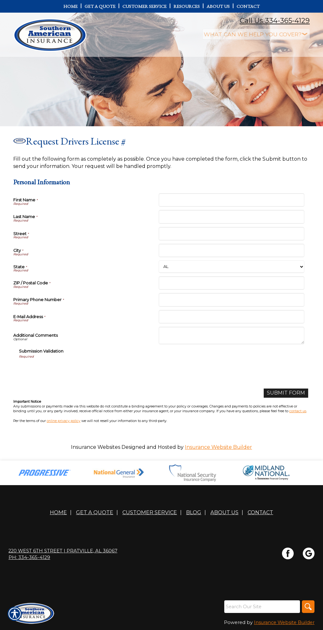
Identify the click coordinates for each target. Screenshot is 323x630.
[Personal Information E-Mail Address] (231, 317)
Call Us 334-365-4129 (275, 20)
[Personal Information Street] (231, 234)
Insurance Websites (95, 447)
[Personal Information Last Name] (231, 216)
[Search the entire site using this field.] (262, 606)
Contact (260, 512)
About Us (224, 512)
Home (58, 512)
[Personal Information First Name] (231, 200)
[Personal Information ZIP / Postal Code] (231, 283)
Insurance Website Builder (218, 447)
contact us (297, 411)
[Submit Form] (286, 393)
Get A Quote (94, 512)
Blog (193, 512)
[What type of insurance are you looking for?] (256, 34)
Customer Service (149, 512)
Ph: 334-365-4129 (29, 557)
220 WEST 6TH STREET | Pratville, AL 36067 (63, 551)
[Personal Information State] (231, 266)
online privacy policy (63, 421)
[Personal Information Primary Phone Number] (231, 299)
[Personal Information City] (231, 250)
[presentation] (67, 371)
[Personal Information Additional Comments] (231, 335)
